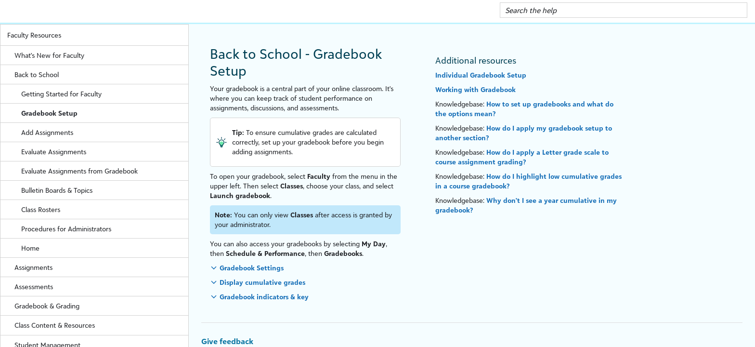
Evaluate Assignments (53, 151)
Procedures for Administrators (66, 229)
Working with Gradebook (475, 89)
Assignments (101, 267)
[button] (736, 10)
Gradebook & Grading (101, 305)
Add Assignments (47, 132)
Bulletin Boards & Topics (56, 190)
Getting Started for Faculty (104, 93)
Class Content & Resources (101, 325)
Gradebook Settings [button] (252, 268)
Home (30, 248)
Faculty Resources (97, 35)
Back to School (101, 74)
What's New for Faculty (49, 55)
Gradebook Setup (49, 113)
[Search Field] (624, 10)
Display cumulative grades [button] (262, 282)
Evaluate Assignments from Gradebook (79, 171)
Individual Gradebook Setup (480, 75)
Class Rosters (40, 209)
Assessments (101, 286)
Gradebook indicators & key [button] (264, 297)
